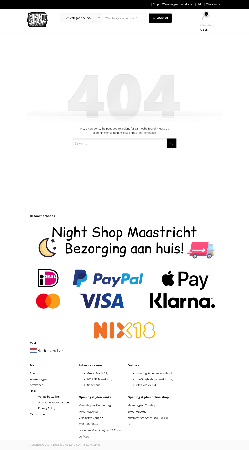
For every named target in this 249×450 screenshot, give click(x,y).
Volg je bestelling (48, 396)
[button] (81, 18)
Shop (156, 4)
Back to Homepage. (144, 133)
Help (199, 4)
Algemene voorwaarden (53, 402)
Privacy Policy (46, 408)
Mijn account (213, 4)
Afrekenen (187, 4)
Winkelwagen (170, 4)
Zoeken (160, 18)
